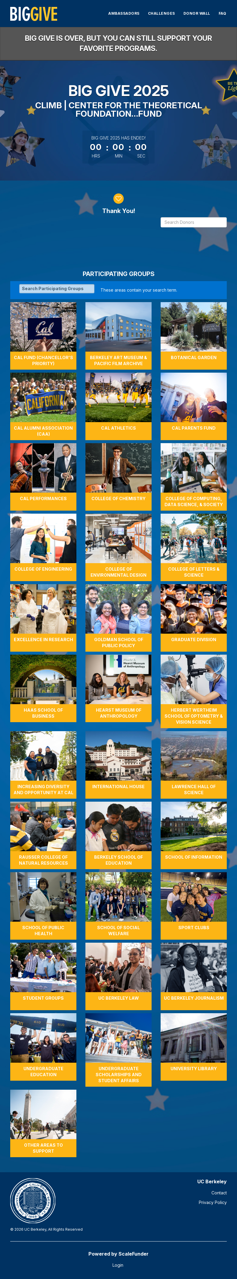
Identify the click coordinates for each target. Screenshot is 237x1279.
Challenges (161, 13)
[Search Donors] (194, 222)
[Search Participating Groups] (56, 288)
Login (117, 1265)
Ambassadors (124, 13)
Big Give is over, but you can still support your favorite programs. (118, 43)
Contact (219, 1192)
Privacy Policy (213, 1202)
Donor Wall (196, 13)
